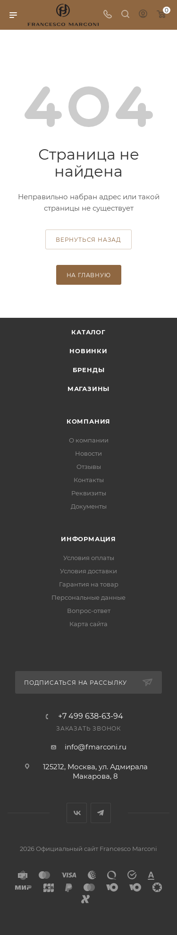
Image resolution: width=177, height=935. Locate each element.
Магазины (88, 388)
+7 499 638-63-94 (90, 716)
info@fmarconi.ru (95, 746)
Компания (88, 421)
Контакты (89, 480)
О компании (89, 440)
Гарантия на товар (88, 584)
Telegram (101, 813)
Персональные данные (88, 597)
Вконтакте (77, 813)
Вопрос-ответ (88, 610)
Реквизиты (88, 493)
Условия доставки (88, 571)
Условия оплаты (88, 557)
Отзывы (88, 466)
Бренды (89, 370)
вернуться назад (88, 239)
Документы (89, 506)
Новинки (88, 351)
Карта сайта (88, 624)
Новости (88, 453)
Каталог (88, 332)
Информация (88, 539)
